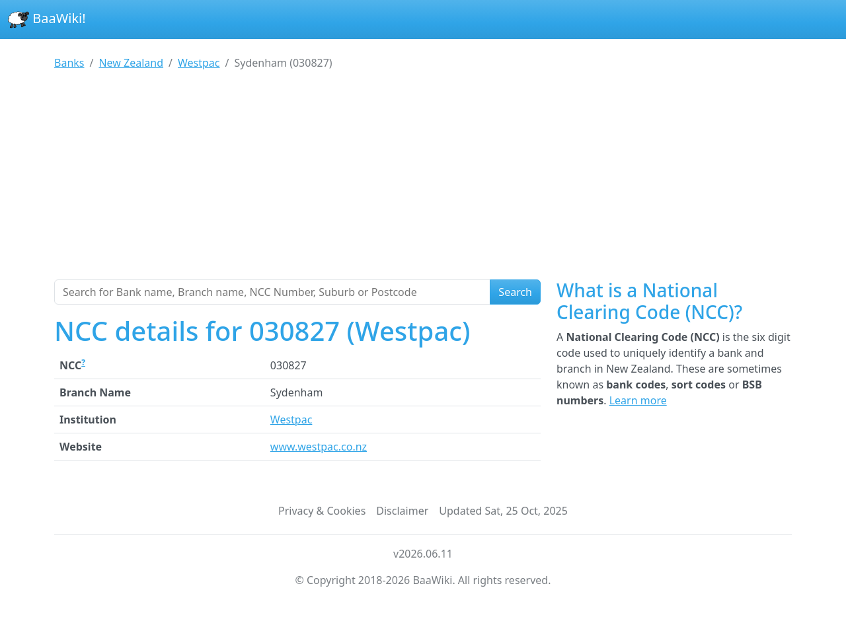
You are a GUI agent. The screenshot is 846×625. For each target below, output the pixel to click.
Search (515, 292)
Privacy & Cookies (321, 510)
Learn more (638, 400)
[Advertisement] (423, 180)
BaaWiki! (47, 19)
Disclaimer (402, 510)
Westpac (291, 419)
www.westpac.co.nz (318, 446)
